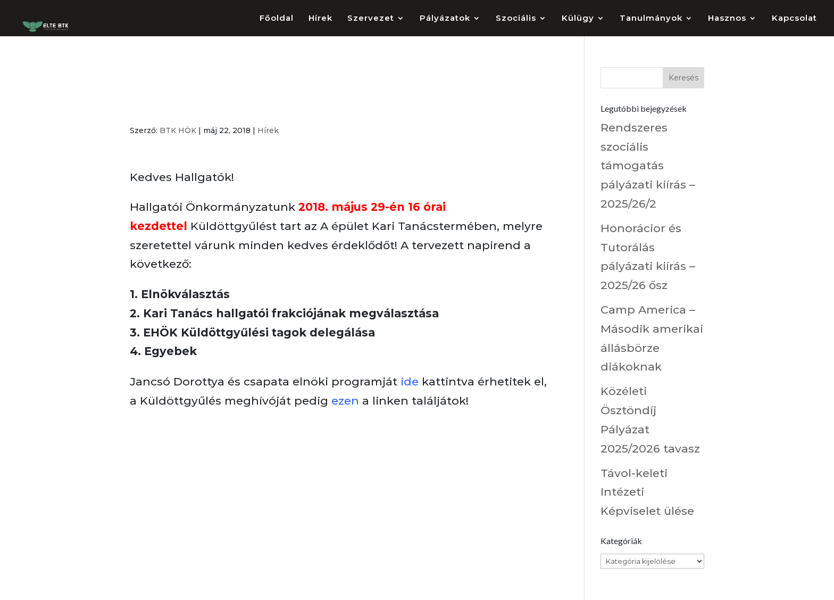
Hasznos (727, 18)
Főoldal (277, 18)
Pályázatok (445, 18)
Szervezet (370, 18)
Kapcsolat (794, 18)
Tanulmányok (651, 18)
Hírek (320, 18)
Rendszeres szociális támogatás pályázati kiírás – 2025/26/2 (648, 165)
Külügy (578, 18)
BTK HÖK (178, 130)
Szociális (516, 18)
